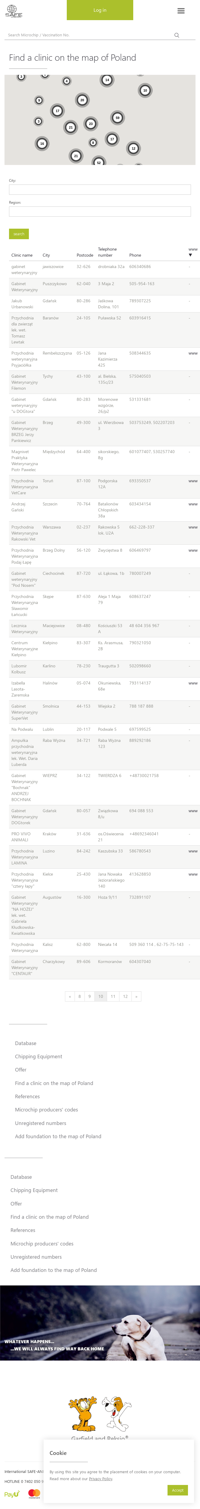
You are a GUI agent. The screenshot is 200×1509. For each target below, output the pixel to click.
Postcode (85, 255)
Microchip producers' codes (46, 1109)
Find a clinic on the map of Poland (54, 1083)
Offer (20, 1069)
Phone (135, 255)
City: (12, 180)
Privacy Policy (100, 1478)
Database (25, 1043)
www (193, 353)
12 (125, 996)
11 (113, 996)
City (46, 255)
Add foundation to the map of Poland (58, 1136)
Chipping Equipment (38, 1056)
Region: (15, 202)
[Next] (136, 996)
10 (100, 996)
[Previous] (70, 996)
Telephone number (107, 252)
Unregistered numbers (40, 1123)
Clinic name (21, 255)
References (27, 1096)
